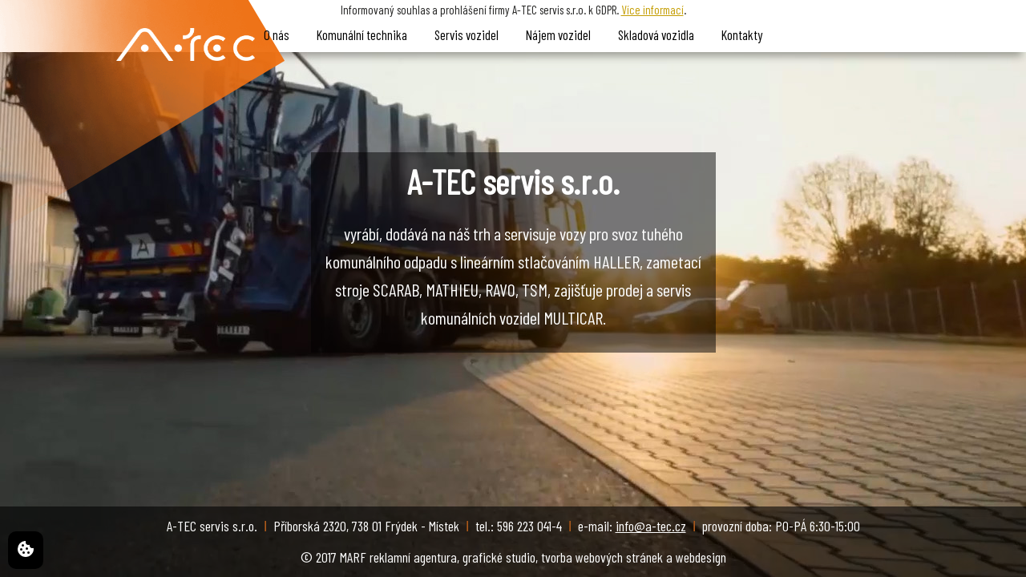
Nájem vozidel (558, 34)
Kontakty (741, 34)
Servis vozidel (466, 34)
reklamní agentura (413, 557)
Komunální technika (362, 34)
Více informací (652, 9)
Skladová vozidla (656, 34)
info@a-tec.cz (651, 526)
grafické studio (499, 557)
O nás (276, 34)
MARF (353, 557)
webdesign (701, 557)
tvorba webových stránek (602, 557)
